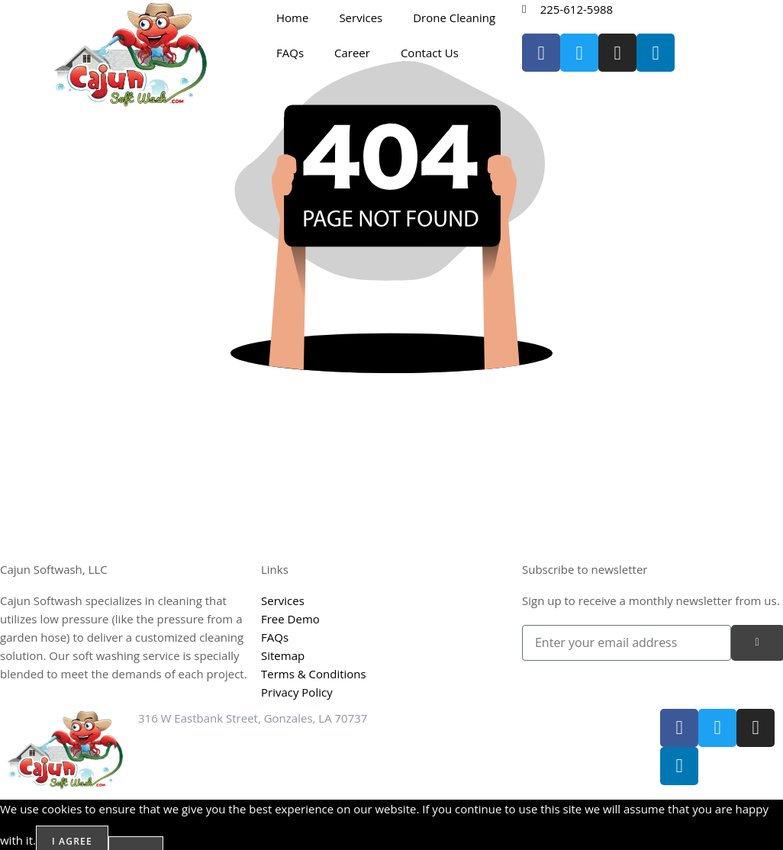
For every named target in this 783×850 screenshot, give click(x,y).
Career (352, 52)
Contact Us (430, 52)
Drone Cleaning (454, 17)
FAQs (290, 52)
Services (360, 17)
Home (292, 17)
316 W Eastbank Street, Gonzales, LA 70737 (252, 718)
